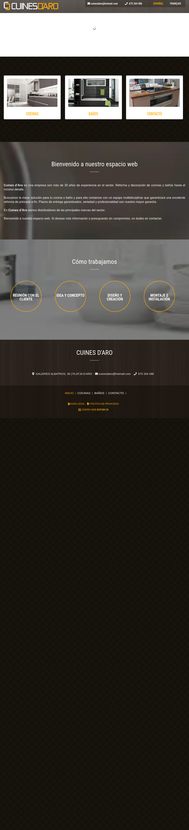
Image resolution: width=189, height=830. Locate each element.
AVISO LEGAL (76, 404)
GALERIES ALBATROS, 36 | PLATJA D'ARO (62, 373)
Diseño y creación (115, 297)
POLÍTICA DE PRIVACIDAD (103, 404)
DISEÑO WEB (93, 409)
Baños (99, 393)
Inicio (69, 393)
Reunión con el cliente (26, 297)
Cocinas (83, 393)
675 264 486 (135, 3)
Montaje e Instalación (159, 297)
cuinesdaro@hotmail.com (104, 3)
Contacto (116, 393)
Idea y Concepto (70, 295)
